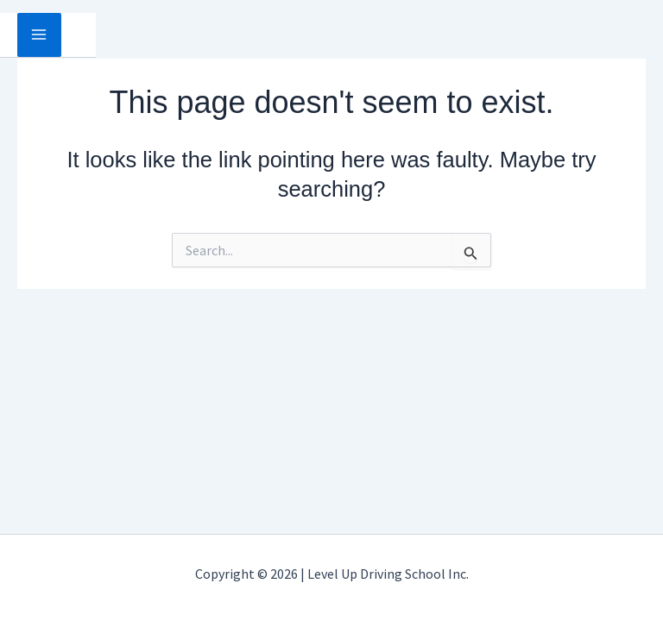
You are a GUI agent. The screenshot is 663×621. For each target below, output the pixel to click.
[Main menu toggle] (39, 35)
